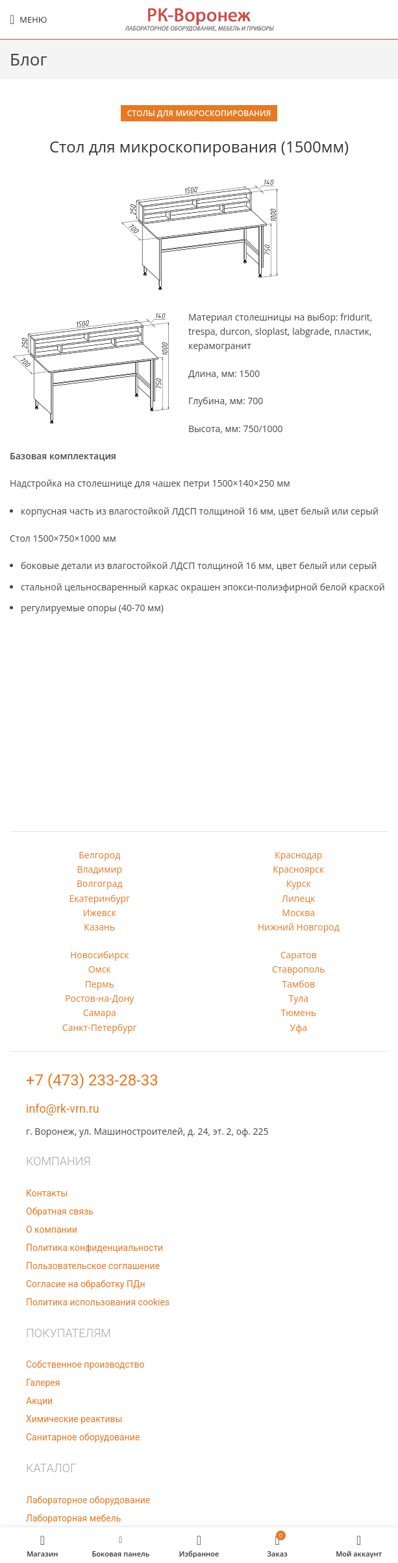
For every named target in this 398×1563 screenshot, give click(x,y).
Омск (99, 969)
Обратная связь (59, 1211)
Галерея (43, 1382)
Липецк (298, 898)
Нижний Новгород (299, 927)
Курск (298, 883)
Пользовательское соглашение (93, 1266)
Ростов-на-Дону (99, 998)
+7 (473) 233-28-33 (92, 1080)
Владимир (99, 869)
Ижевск (99, 912)
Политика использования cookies (97, 1302)
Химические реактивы (74, 1419)
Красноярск (298, 869)
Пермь (99, 984)
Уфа (298, 1027)
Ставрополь (298, 969)
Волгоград (99, 883)
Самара (99, 1012)
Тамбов (298, 984)
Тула (298, 998)
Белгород (99, 855)
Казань (99, 927)
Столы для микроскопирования (199, 113)
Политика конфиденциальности (94, 1247)
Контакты (47, 1193)
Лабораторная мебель (73, 1518)
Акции (39, 1401)
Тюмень (298, 1012)
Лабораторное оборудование (88, 1500)
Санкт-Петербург (99, 1027)
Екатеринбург (99, 898)
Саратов (298, 955)
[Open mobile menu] (28, 19)
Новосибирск (99, 955)
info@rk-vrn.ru (62, 1108)
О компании (51, 1229)
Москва (298, 912)
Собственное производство (85, 1364)
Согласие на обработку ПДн (85, 1284)
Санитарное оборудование (83, 1437)
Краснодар (298, 855)
